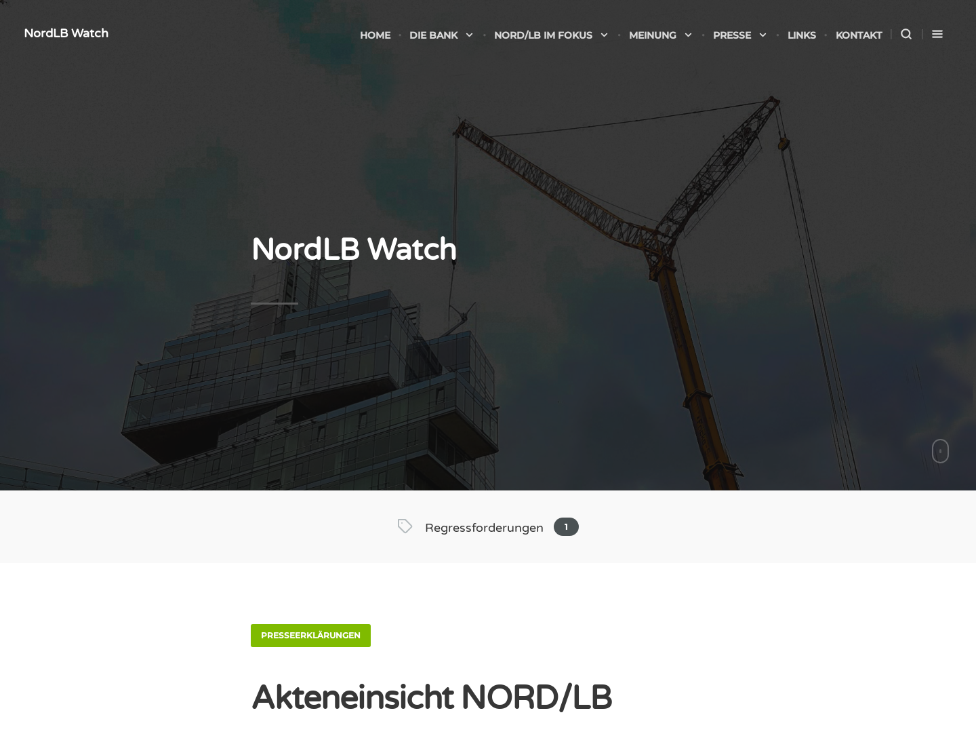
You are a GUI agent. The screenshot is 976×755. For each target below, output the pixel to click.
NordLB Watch (66, 33)
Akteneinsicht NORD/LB (431, 698)
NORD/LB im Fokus (551, 35)
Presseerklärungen (311, 635)
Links (802, 35)
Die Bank (441, 35)
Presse (740, 35)
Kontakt (859, 35)
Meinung (661, 35)
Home (375, 35)
